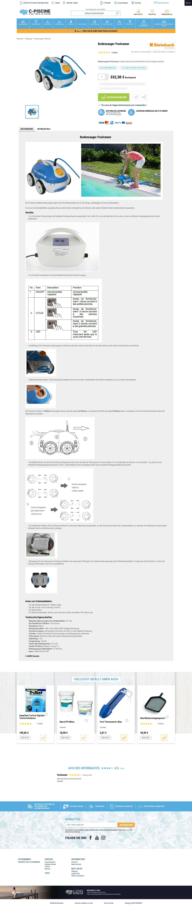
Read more (25, 738)
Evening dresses (50, 864)
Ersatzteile (163, 3)
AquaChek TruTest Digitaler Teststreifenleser (32, 716)
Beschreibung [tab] (27, 129)
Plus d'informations (108, 68)
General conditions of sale (84, 903)
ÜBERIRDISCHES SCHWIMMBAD (29, 862)
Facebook (90, 837)
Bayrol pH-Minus (67, 722)
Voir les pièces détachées (133, 68)
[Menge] (101, 77)
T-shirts (47, 867)
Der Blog (138, 3)
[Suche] (96, 13)
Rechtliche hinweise (56, 903)
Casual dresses (50, 862)
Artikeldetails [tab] (43, 129)
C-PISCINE (106, 3)
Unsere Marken (123, 3)
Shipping (74, 871)
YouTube (97, 837)
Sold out (74, 862)
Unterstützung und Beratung (35, 3)
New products (76, 864)
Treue (57, 3)
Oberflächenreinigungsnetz (152, 718)
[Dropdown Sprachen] (188, 3)
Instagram (103, 837)
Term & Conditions (77, 876)
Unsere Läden (72, 3)
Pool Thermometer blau (111, 722)
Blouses (47, 869)
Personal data (108, 903)
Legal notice (75, 873)
